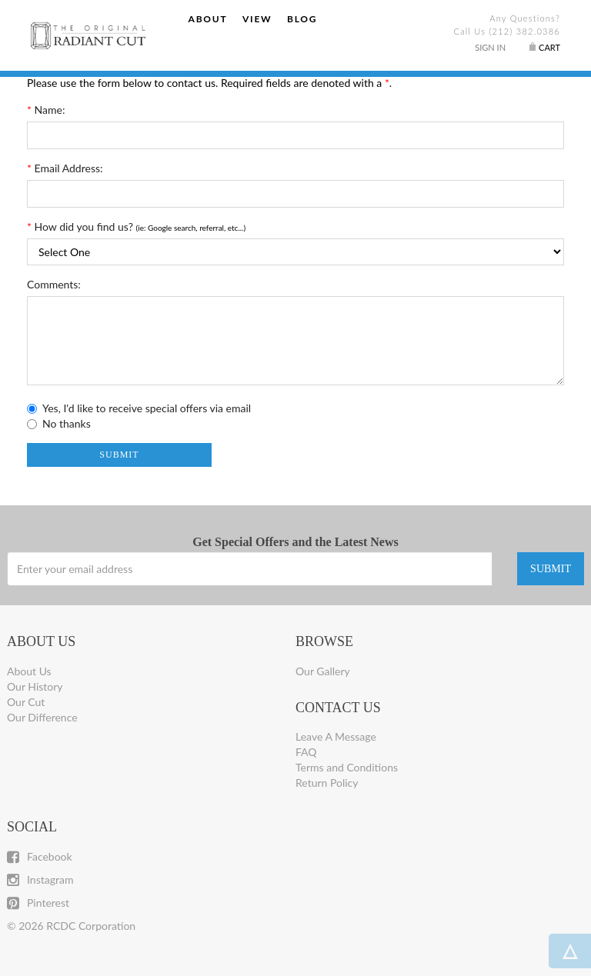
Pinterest (38, 902)
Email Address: (65, 168)
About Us (29, 671)
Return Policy (327, 782)
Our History (35, 686)
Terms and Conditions (347, 767)
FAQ (306, 751)
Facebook (39, 856)
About (208, 19)
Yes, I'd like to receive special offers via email (146, 408)
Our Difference (42, 717)
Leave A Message (336, 736)
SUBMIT (550, 569)
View (257, 19)
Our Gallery (323, 671)
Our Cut (26, 701)
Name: (46, 109)
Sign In (490, 47)
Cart (549, 47)
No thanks (66, 423)
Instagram (40, 879)
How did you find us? (80, 226)
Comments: (54, 284)
